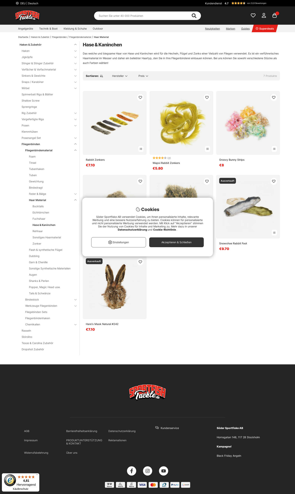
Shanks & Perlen (39, 280)
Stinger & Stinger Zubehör (47, 63)
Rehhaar (38, 231)
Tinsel (32, 162)
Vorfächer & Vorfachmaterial (47, 69)
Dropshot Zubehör (33, 349)
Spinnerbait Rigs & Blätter (37, 94)
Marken (230, 28)
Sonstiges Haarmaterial (47, 237)
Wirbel (47, 88)
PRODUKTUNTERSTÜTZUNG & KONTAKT (84, 442)
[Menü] (37, 475)
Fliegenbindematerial (80, 37)
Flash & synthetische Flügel (45, 249)
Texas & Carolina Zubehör (37, 343)
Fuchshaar (39, 218)
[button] (252, 3)
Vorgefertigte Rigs (47, 119)
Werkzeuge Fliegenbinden (48, 305)
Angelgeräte (25, 28)
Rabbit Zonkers (95, 159)
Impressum (31, 440)
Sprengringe (29, 106)
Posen (47, 125)
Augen (33, 274)
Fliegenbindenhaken (37, 318)
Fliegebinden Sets (36, 312)
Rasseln (26, 330)
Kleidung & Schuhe (75, 28)
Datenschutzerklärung (122, 431)
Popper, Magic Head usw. (44, 287)
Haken (47, 50)
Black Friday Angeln (229, 455)
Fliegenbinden (59, 37)
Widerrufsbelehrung (36, 452)
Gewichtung (36, 181)
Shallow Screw (31, 100)
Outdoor (98, 28)
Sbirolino (27, 336)
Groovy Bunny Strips (232, 159)
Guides (245, 28)
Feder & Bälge (50, 193)
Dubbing (34, 256)
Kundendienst (213, 3)
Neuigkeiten (212, 28)
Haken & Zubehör (40, 37)
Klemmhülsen (30, 131)
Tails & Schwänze (39, 293)
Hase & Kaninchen (44, 224)
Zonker (37, 243)
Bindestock (48, 299)
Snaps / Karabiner (47, 81)
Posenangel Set (47, 137)
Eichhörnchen (41, 212)
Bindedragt (36, 187)
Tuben (33, 175)
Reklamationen (117, 440)
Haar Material (101, 37)
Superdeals (265, 28)
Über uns (71, 452)
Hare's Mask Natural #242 (102, 324)
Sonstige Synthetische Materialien (50, 268)
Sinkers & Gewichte (47, 75)
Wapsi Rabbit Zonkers (166, 162)
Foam (32, 156)
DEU (29, 3)
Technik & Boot (48, 28)
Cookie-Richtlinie (164, 229)
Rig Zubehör (47, 113)
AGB (26, 431)
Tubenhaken (36, 169)
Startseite (23, 37)
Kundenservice (170, 428)
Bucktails (38, 206)
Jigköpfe (47, 57)
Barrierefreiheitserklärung (81, 431)
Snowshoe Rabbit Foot (233, 243)
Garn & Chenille (38, 262)
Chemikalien (48, 324)
